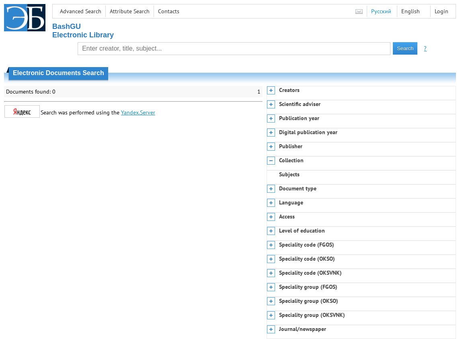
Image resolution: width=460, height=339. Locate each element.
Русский (381, 11)
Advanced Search (80, 11)
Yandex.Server (138, 112)
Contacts (168, 11)
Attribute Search (130, 11)
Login (441, 11)
